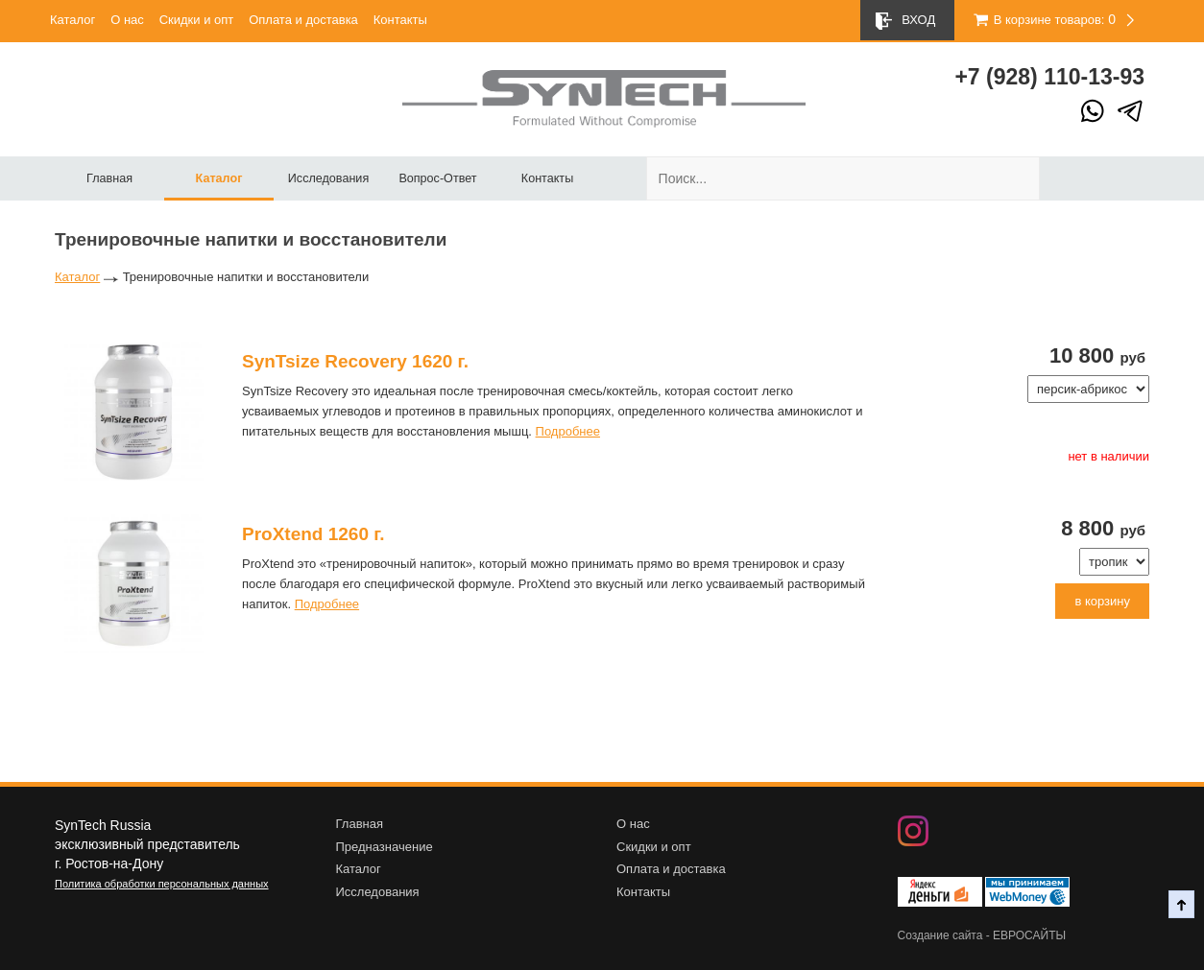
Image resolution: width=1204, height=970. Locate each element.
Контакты (400, 19)
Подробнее (568, 431)
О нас (127, 19)
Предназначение (384, 847)
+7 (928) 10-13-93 (1049, 76)
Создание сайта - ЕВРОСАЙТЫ (982, 935)
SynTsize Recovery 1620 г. (355, 361)
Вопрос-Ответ (437, 178)
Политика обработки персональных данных (162, 883)
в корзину (1102, 601)
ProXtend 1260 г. (313, 534)
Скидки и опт (196, 19)
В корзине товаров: (1038, 19)
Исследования (328, 178)
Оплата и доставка (303, 19)
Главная (109, 178)
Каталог (72, 19)
